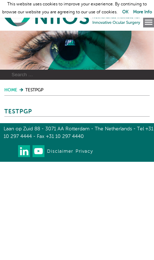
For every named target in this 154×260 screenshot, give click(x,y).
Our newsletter (10, 151)
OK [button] (125, 12)
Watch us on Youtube (38, 151)
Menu (148, 22)
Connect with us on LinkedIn (24, 151)
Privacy (84, 151)
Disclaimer (60, 151)
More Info (142, 12)
